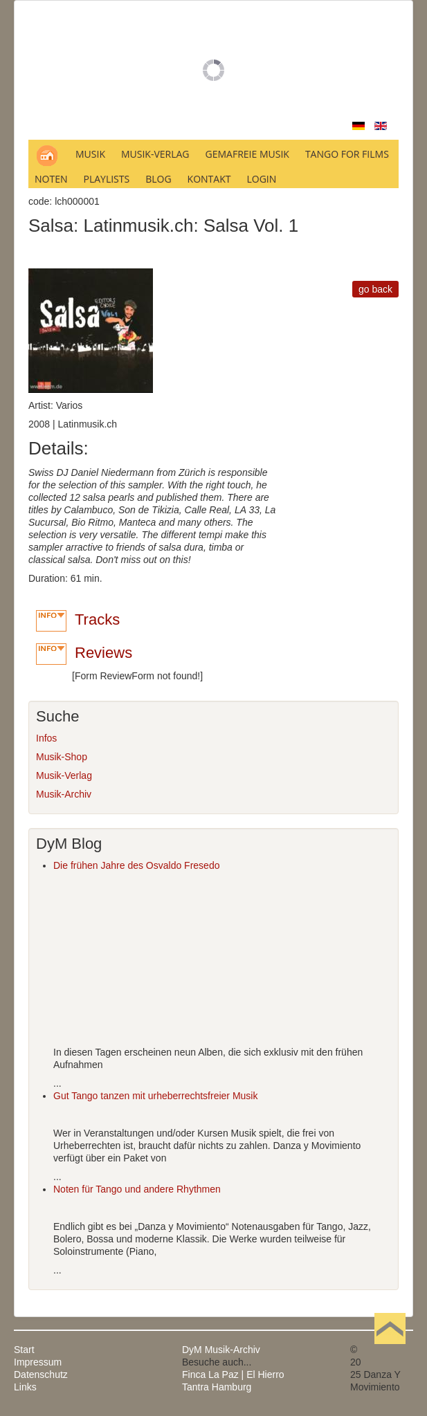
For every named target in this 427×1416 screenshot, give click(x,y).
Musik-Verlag (64, 775)
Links (25, 1386)
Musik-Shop (61, 756)
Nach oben (389, 1349)
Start (24, 1349)
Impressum (38, 1362)
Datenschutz (41, 1374)
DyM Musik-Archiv (221, 1349)
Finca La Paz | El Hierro (233, 1374)
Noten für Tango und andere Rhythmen (137, 1189)
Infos (46, 738)
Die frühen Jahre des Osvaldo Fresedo (136, 865)
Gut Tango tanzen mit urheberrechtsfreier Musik (155, 1095)
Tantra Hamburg (216, 1386)
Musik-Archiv (63, 794)
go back (375, 289)
